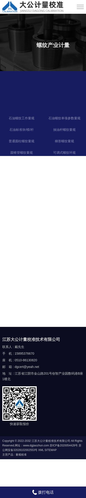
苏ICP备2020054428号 (64, 445)
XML (41, 450)
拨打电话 (43, 492)
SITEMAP (50, 450)
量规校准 (21, 454)
